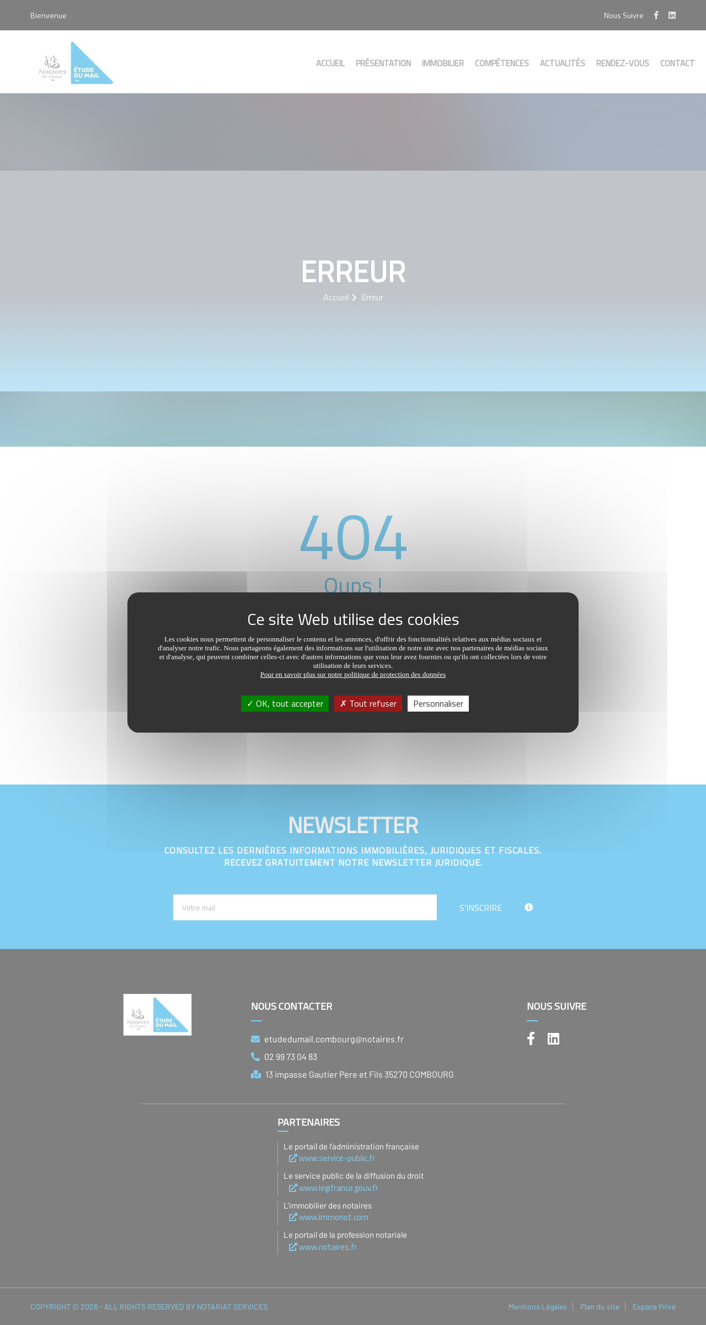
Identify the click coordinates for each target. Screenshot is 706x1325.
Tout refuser (368, 703)
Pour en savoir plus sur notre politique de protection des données (353, 674)
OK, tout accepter (285, 703)
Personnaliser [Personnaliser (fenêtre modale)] (438, 703)
